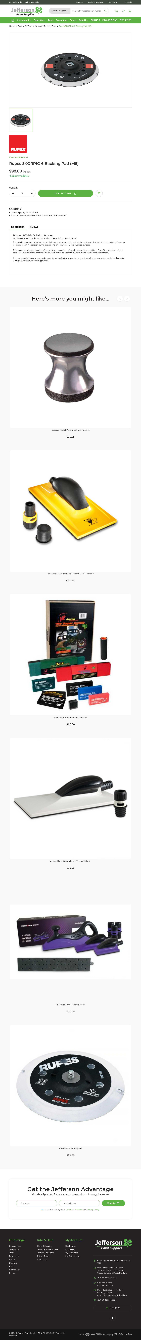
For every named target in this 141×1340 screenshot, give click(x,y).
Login (128, 2)
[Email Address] (79, 1203)
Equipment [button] (61, 20)
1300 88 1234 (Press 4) (107, 1277)
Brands (95, 20)
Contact (79, 2)
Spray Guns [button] (39, 20)
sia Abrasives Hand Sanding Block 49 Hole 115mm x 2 (71, 574)
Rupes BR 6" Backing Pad (70, 1148)
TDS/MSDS (125, 20)
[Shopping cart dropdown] (130, 11)
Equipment (14, 1256)
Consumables (15, 1246)
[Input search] (86, 11)
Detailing (13, 1263)
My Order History (72, 1256)
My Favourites (71, 1253)
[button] (99, 193)
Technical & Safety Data (47, 1249)
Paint (11, 1266)
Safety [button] (73, 20)
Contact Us (42, 1259)
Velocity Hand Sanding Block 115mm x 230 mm (70, 861)
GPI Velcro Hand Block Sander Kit (70, 1005)
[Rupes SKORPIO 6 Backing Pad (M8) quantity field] (22, 193)
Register (113, 1203)
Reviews (33, 226)
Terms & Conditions (74, 1209)
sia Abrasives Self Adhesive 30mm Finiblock (70, 430)
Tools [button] (51, 20)
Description (18, 226)
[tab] (18, 227)
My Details (70, 1249)
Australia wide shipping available (24, 2)
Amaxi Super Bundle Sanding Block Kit (70, 717)
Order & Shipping (96, 2)
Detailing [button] (83, 20)
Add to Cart (65, 193)
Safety (12, 1259)
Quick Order (114, 2)
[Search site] (105, 11)
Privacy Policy (93, 1209)
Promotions (109, 20)
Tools (11, 1253)
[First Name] (36, 1203)
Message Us (113, 1308)
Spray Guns (14, 1249)
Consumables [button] (24, 20)
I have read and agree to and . (71, 1209)
